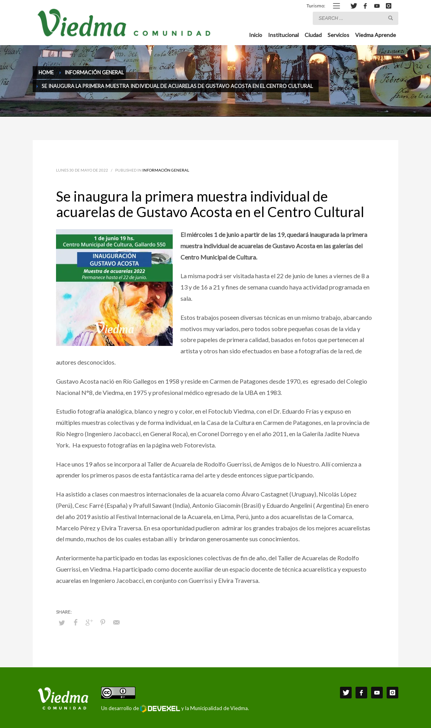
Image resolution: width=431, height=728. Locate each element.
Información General (165, 170)
